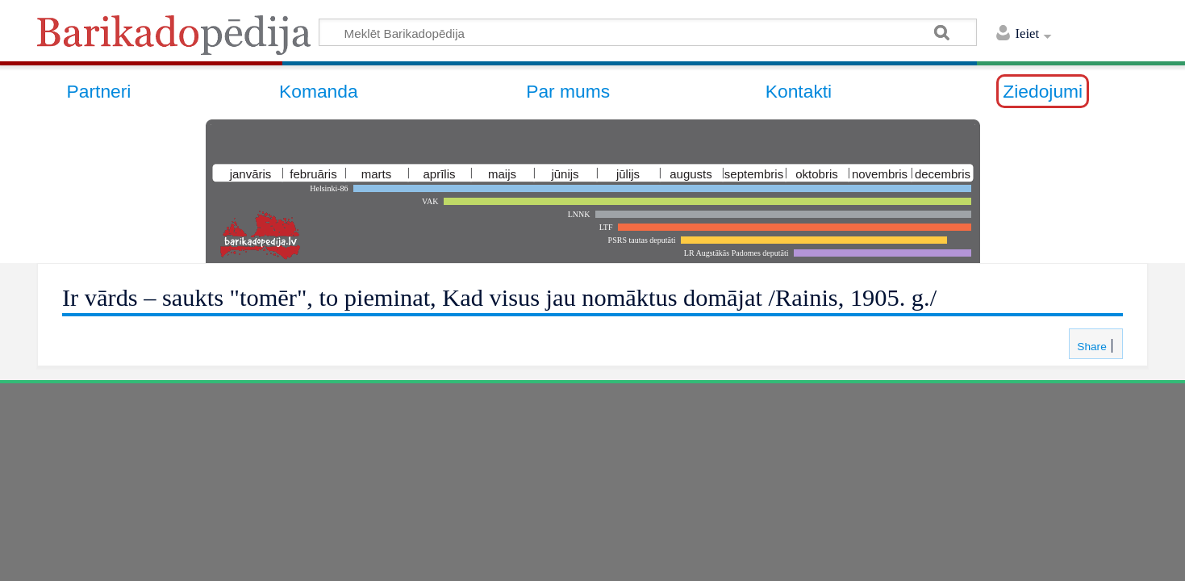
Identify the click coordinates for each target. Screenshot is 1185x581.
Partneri (99, 91)
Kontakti (799, 91)
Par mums (568, 91)
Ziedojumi (1043, 91)
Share (1090, 347)
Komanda (318, 91)
